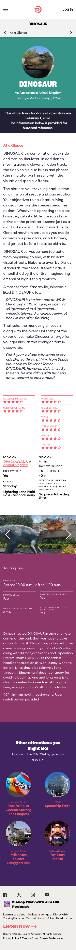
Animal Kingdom (50, 93)
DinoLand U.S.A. (15, 462)
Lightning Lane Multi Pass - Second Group (19, 493)
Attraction (27, 93)
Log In (67, 9)
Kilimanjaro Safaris (34, 653)
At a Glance (18, 33)
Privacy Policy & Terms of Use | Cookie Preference (33, 938)
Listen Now (21, 926)
